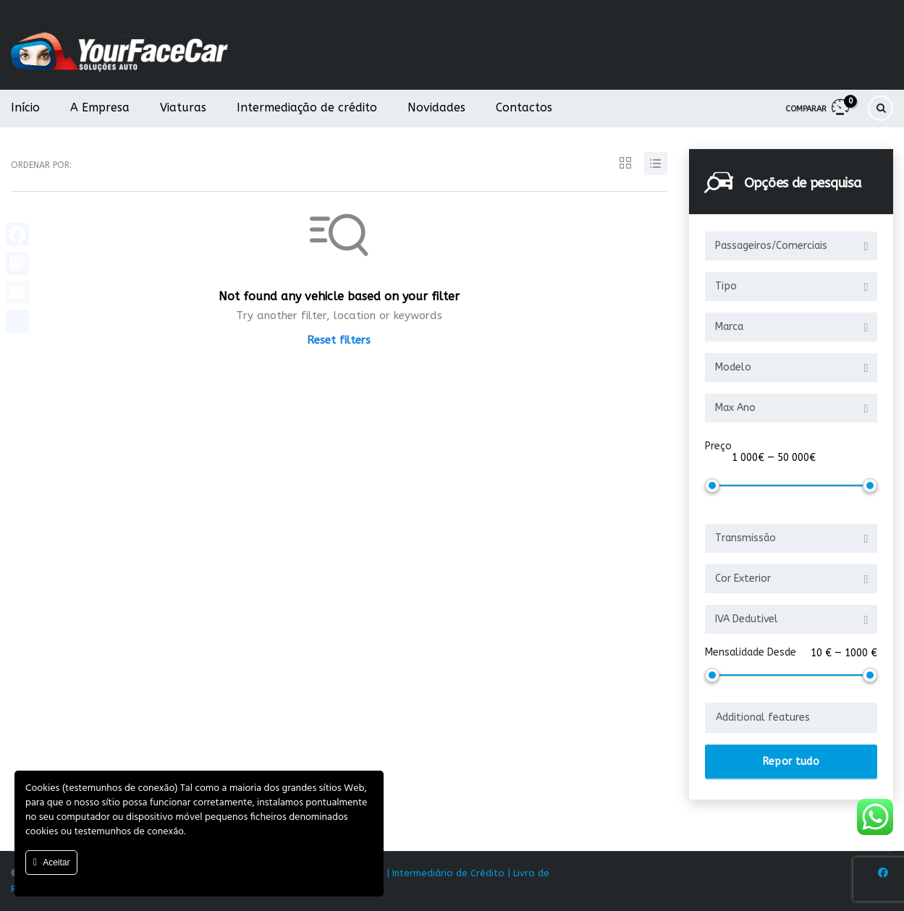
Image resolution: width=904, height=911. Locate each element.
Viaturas (183, 107)
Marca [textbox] (729, 327)
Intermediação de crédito (307, 107)
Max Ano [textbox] (735, 408)
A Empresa (100, 107)
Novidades (436, 107)
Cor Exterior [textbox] (743, 578)
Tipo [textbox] (726, 286)
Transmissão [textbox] (745, 538)
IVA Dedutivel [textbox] (746, 619)
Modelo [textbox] (733, 367)
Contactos (524, 107)
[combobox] (791, 246)
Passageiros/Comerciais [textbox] (771, 246)
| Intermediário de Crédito (445, 873)
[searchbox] (791, 717)
